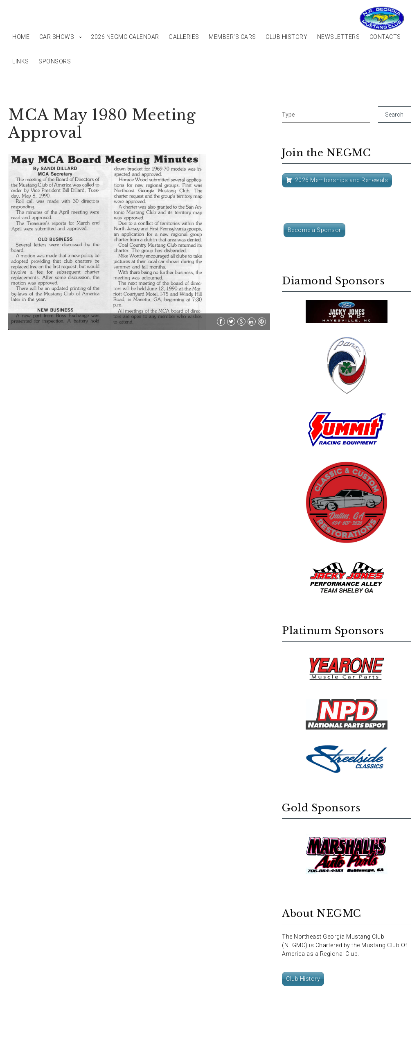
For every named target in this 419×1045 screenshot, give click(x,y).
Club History (286, 37)
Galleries (184, 37)
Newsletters (338, 37)
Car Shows (56, 37)
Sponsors (54, 61)
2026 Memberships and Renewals (341, 180)
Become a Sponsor (314, 230)
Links (20, 61)
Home (20, 37)
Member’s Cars (232, 37)
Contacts (385, 37)
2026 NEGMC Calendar (125, 37)
